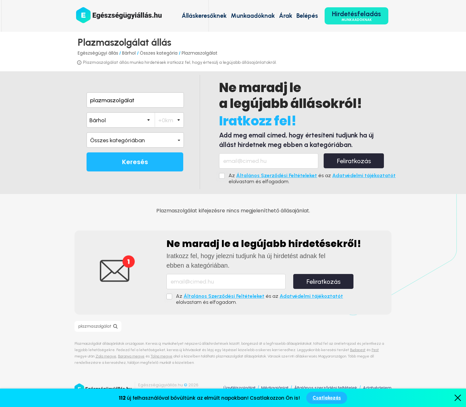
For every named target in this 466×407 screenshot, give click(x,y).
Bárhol (129, 53)
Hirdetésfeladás (356, 16)
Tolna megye (161, 356)
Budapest (358, 350)
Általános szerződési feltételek (325, 388)
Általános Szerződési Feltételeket (276, 175)
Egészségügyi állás (98, 53)
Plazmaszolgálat (199, 53)
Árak (285, 15)
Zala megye (105, 356)
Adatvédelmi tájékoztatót (364, 175)
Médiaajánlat (274, 388)
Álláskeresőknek (204, 15)
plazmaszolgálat (94, 326)
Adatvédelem (377, 388)
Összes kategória (159, 53)
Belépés (307, 15)
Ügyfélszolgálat (239, 388)
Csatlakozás (327, 398)
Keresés (135, 161)
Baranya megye (131, 356)
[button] (135, 140)
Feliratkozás (354, 161)
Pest (375, 350)
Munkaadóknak (253, 15)
